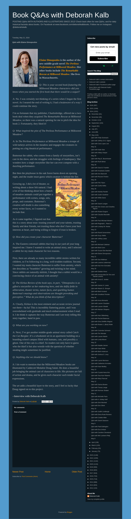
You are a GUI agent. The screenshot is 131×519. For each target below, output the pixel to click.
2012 (92, 488)
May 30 (93, 156)
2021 (92, 461)
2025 (92, 108)
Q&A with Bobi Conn (98, 247)
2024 (92, 111)
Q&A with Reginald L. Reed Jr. (101, 223)
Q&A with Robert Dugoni (99, 211)
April (93, 442)
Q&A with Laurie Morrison (99, 360)
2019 (92, 467)
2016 (92, 476)
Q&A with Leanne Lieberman (101, 262)
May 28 (93, 180)
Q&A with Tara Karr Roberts (100, 375)
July (93, 129)
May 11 (93, 393)
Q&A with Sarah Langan (99, 204)
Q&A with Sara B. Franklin (100, 168)
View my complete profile (95, 499)
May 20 (93, 268)
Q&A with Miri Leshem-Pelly (100, 435)
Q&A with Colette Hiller (99, 417)
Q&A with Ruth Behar (98, 161)
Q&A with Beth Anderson (99, 351)
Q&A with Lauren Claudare (100, 303)
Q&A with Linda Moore (98, 339)
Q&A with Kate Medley (98, 366)
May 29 (93, 165)
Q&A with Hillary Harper (99, 152)
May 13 (93, 369)
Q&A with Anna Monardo (99, 300)
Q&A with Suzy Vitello (98, 235)
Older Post (77, 472)
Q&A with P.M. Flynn (98, 183)
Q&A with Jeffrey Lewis (99, 238)
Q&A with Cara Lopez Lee (100, 143)
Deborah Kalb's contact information (101, 79)
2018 (92, 470)
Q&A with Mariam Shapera (100, 309)
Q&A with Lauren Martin (99, 336)
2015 (92, 479)
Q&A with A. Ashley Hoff (99, 399)
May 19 (93, 282)
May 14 (93, 357)
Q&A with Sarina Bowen (99, 384)
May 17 (93, 312)
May (93, 135)
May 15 (93, 342)
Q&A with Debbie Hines (99, 271)
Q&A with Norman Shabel (99, 390)
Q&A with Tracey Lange (99, 387)
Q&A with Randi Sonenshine (100, 232)
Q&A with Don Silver (98, 405)
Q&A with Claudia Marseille (100, 214)
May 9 (93, 423)
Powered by (102, 66)
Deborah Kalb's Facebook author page (102, 85)
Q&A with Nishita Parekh (99, 192)
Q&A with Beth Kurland (99, 291)
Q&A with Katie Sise (98, 150)
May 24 (93, 217)
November (95, 117)
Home (48, 472)
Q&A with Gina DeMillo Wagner (101, 321)
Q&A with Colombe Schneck (100, 330)
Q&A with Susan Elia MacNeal (101, 250)
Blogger (69, 512)
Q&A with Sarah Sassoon (99, 420)
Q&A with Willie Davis (98, 198)
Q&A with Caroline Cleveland (101, 432)
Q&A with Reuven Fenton (99, 177)
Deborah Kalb (95, 496)
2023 (92, 455)
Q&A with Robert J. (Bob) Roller (102, 324)
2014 (92, 482)
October (94, 120)
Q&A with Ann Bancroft (99, 174)
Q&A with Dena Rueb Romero (101, 414)
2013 (92, 485)
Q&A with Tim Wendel (98, 333)
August (94, 126)
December (95, 114)
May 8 (93, 438)
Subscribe (103, 58)
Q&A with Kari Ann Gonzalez (101, 265)
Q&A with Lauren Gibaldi (99, 306)
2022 (92, 458)
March (94, 445)
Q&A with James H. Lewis (100, 285)
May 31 (93, 147)
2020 (92, 464)
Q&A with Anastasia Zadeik (100, 171)
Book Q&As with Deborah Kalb (60, 15)
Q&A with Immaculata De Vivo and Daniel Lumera (102, 275)
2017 (92, 473)
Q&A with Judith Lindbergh (100, 411)
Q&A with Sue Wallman (99, 259)
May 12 (93, 381)
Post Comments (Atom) (30, 476)
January (94, 451)
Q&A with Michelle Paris (99, 396)
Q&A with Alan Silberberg (99, 315)
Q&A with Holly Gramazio (99, 138)
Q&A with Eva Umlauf (98, 429)
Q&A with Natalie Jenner (99, 345)
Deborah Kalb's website (97, 82)
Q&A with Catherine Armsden (101, 363)
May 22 (93, 241)
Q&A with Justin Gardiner (99, 195)
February (95, 448)
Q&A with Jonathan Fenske (100, 294)
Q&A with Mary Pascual (99, 378)
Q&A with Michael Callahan (100, 244)
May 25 (93, 201)
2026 (92, 105)
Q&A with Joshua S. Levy (99, 354)
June (93, 132)
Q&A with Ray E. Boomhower (101, 159)
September (95, 123)
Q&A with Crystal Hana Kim (100, 372)
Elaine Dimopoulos (49, 60)
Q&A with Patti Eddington (99, 426)
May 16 (93, 327)
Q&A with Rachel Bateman (100, 318)
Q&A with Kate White (98, 348)
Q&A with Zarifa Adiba (98, 186)
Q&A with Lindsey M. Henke (100, 226)
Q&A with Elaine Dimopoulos (101, 253)
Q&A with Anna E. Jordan (99, 279)
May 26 (93, 189)
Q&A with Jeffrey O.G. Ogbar (101, 141)
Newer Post (17, 472)
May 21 (93, 256)
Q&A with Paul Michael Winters (101, 220)
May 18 (93, 297)
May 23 (93, 229)
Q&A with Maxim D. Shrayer (100, 288)
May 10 (93, 408)
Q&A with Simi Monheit (99, 402)
